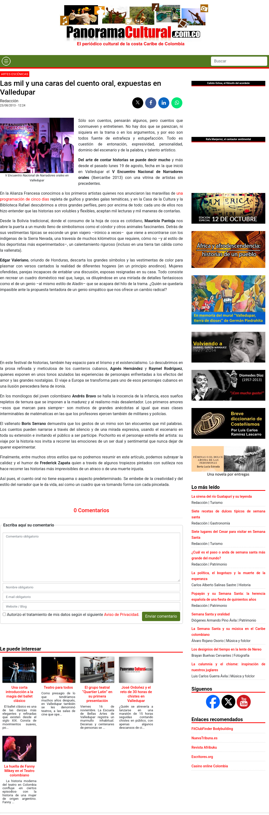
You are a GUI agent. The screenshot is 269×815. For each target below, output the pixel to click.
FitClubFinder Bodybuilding (212, 729)
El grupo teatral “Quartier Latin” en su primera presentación (97, 694)
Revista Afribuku (204, 747)
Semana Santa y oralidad (210, 614)
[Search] (239, 61)
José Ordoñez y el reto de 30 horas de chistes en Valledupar (136, 694)
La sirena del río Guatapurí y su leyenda (221, 496)
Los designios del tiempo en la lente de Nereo (226, 649)
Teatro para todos (58, 687)
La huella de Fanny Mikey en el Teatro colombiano (19, 770)
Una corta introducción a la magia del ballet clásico (19, 694)
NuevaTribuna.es (204, 738)
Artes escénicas (14, 74)
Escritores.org (202, 757)
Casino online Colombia (209, 766)
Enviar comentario (161, 616)
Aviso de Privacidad (121, 614)
